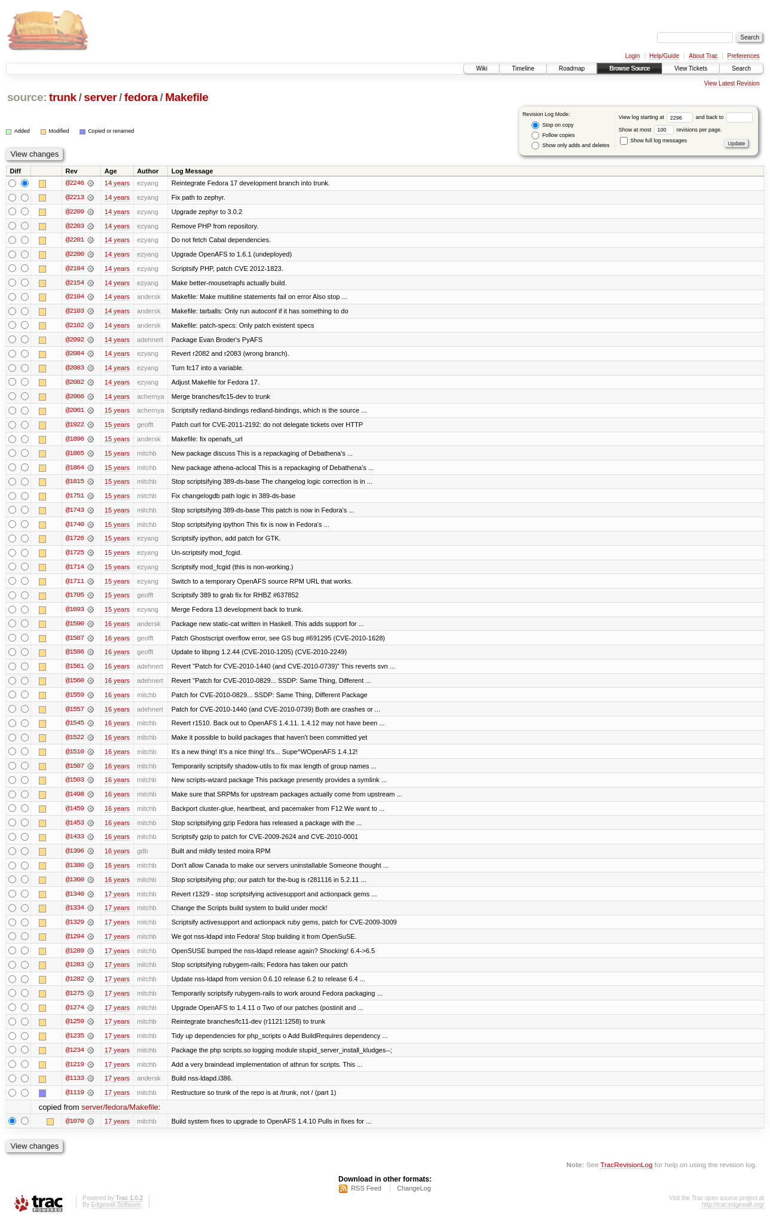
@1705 (75, 599)
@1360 (75, 886)
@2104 (75, 298)
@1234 (75, 1058)
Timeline (523, 68)
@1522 (75, 742)
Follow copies (553, 135)
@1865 (75, 455)
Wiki (481, 68)
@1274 (75, 1015)
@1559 (75, 699)
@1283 (75, 972)
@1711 (75, 585)
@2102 (75, 326)
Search (741, 68)
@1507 (75, 771)
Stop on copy (552, 125)
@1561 (75, 671)
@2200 (75, 255)
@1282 (75, 986)
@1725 (75, 556)
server (100, 97)
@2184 (75, 269)
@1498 (75, 800)
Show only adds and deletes (570, 145)
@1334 (75, 915)
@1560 (75, 685)
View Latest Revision (732, 83)
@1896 (75, 441)
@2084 (75, 355)
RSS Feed (366, 1197)
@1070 (75, 1130)
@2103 (75, 312)
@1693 (75, 613)
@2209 (75, 211)
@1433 (75, 843)
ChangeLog (414, 1197)
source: (27, 97)
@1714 (75, 570)
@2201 (75, 240)
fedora (141, 97)
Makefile (186, 97)
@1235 (75, 1044)
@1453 (75, 829)
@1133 (75, 1087)
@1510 (75, 757)
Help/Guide (664, 56)
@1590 (75, 628)
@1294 (75, 943)
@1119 (75, 1101)
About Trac (703, 56)
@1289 (75, 958)
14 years (117, 183)
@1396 (75, 857)
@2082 (75, 384)
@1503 (75, 786)
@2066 (75, 398)
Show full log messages (653, 141)
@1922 (75, 427)
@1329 (75, 929)
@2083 (75, 369)
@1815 (75, 484)
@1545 (75, 728)
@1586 (75, 656)
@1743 (75, 513)
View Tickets (690, 68)
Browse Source (629, 68)
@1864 (75, 470)
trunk (63, 97)
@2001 (75, 412)
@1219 (75, 1073)
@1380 (75, 872)
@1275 (75, 1001)
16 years (117, 627)
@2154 (75, 283)
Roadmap (572, 68)
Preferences (744, 56)
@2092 (75, 341)
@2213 (75, 197)
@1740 (75, 527)
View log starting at (657, 117)
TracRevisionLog (626, 1173)
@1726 (75, 542)
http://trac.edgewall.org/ (733, 1214)
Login (632, 56)
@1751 (75, 498)
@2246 (75, 183)
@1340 (75, 900)
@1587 (75, 642)
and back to (724, 117)
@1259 (75, 1029)
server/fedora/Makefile (119, 1116)
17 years (117, 900)
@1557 (75, 714)
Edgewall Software (115, 1214)
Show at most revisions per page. (670, 130)
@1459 (75, 814)
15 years (117, 412)
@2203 (75, 226)
